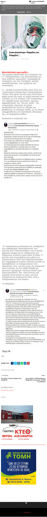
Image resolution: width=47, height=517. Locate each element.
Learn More (21, 12)
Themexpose (27, 512)
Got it (29, 12)
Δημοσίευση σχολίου (7, 390)
